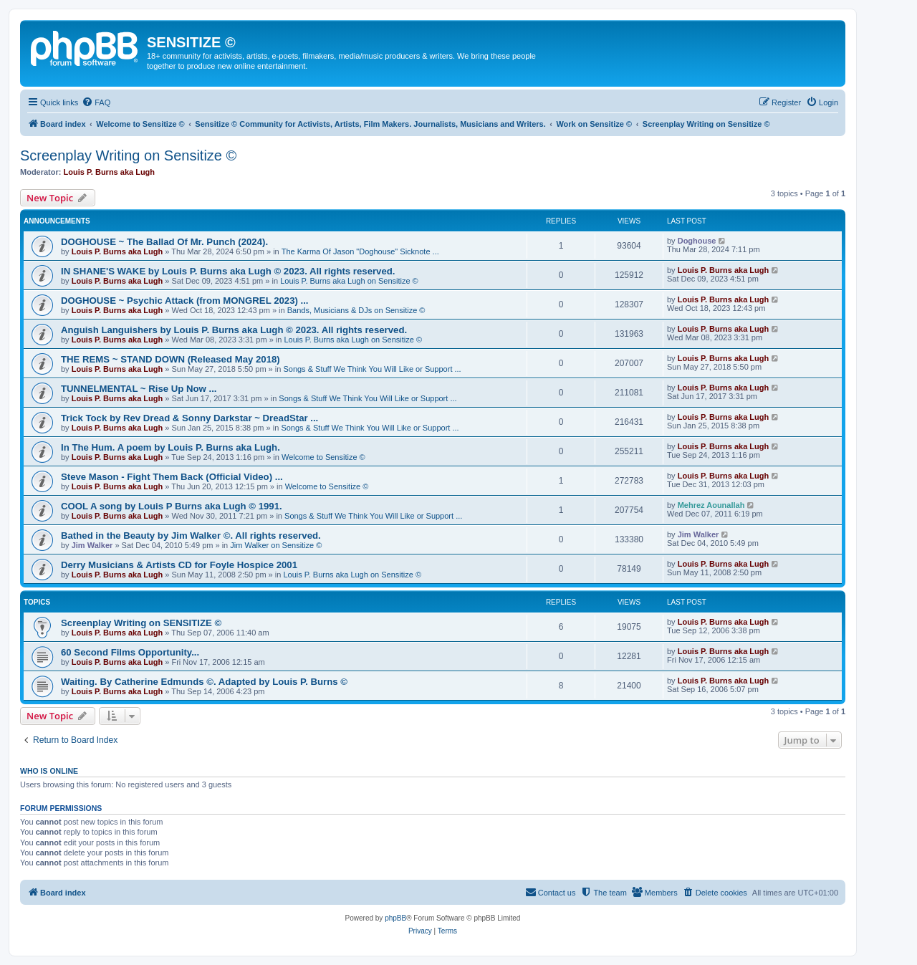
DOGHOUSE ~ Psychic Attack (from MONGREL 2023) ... (185, 300)
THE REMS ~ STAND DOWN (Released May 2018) (170, 359)
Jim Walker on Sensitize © (276, 545)
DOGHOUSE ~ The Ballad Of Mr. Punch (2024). (164, 241)
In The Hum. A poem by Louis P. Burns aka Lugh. (170, 447)
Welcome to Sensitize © (323, 457)
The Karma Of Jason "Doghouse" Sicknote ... (360, 251)
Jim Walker (92, 545)
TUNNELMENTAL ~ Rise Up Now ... (138, 388)
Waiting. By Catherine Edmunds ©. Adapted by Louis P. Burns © (204, 681)
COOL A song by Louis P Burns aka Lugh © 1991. (171, 506)
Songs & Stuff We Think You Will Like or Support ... (372, 369)
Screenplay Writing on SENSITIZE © (141, 623)
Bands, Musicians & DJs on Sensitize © (356, 310)
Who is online (49, 771)
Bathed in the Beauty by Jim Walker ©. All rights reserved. (191, 535)
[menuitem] (96, 102)
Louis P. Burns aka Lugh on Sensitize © (349, 281)
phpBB (395, 918)
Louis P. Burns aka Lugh (109, 172)
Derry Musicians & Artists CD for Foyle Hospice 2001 (179, 565)
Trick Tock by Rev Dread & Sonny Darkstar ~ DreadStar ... (189, 418)
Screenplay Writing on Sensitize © (128, 155)
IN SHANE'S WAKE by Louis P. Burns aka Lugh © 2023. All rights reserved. (228, 271)
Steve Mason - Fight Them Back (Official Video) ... (172, 476)
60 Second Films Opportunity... (130, 652)
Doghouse (697, 240)
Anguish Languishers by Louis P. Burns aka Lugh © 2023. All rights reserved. (234, 330)
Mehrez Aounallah (711, 505)
